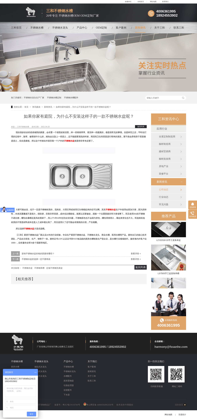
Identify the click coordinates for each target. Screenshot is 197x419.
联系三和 (179, 27)
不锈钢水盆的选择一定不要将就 (36, 259)
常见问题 (163, 204)
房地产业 (163, 166)
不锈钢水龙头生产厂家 (34, 97)
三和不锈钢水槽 (23, 127)
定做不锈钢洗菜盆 (54, 268)
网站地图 (153, 1)
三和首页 (16, 27)
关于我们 (92, 361)
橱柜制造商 (165, 144)
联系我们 (165, 1)
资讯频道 (36, 107)
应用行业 (162, 128)
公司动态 (163, 189)
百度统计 (182, 414)
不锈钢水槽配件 (71, 97)
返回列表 (140, 127)
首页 (26, 107)
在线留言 (141, 1)
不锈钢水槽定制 (54, 97)
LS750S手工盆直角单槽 (168, 274)
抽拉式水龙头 (40, 367)
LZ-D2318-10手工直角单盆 (168, 241)
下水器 (67, 395)
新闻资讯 (140, 27)
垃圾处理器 (69, 385)
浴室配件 (68, 390)
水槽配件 (68, 376)
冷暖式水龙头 (40, 376)
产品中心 (82, 27)
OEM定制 (101, 27)
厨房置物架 (69, 381)
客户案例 (121, 27)
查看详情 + (136, 253)
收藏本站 (128, 1)
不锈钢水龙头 (60, 27)
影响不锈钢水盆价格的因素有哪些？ (38, 253)
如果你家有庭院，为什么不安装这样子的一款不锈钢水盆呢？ (83, 107)
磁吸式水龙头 (40, 371)
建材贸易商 (165, 151)
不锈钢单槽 (39, 268)
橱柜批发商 (165, 159)
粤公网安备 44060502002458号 (98, 405)
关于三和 (159, 27)
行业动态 (163, 197)
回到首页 (179, 405)
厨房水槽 (15, 367)
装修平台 (163, 173)
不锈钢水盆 (69, 141)
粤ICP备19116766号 (71, 405)
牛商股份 (129, 405)
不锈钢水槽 (36, 27)
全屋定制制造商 (167, 136)
